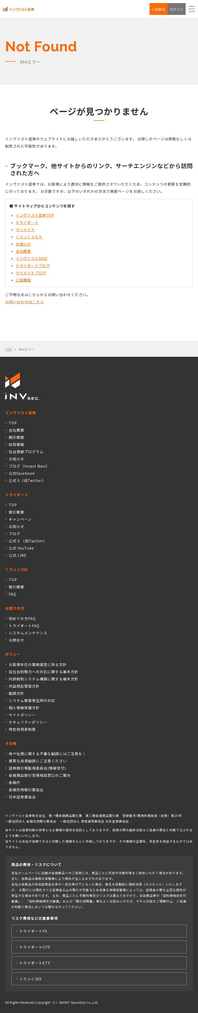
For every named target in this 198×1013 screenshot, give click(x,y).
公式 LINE (18, 555)
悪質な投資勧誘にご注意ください (38, 760)
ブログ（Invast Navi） (29, 466)
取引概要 (16, 512)
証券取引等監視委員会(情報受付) (37, 768)
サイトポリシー (22, 714)
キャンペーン (20, 519)
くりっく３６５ (29, 236)
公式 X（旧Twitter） (27, 480)
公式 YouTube (21, 548)
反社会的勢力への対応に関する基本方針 (43, 671)
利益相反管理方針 (24, 686)
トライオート (27, 222)
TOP (8, 349)
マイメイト (25, 229)
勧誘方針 (16, 693)
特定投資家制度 (22, 729)
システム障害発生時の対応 (32, 700)
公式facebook (22, 473)
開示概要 (16, 437)
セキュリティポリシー (28, 722)
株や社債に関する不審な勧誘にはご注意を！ (47, 753)
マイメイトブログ (31, 272)
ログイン (176, 9)
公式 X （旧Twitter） (28, 540)
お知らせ (23, 244)
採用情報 (16, 444)
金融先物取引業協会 (26, 789)
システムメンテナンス (28, 632)
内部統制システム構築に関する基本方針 (43, 678)
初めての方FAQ (22, 618)
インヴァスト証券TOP (35, 215)
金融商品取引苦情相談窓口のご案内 (40, 775)
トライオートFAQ (24, 625)
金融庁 (14, 782)
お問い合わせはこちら (24, 301)
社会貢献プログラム (26, 451)
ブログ (14, 533)
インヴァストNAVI (31, 258)
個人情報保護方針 (24, 707)
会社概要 (23, 251)
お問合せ (16, 640)
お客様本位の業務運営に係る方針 (38, 664)
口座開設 (158, 9)
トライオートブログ (33, 265)
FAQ (12, 594)
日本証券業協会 (22, 796)
